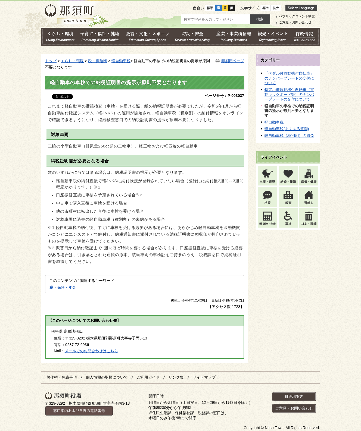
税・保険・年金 (62, 287)
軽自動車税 (120, 61)
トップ (51, 61)
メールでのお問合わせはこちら (91, 351)
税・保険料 (97, 61)
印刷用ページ (232, 61)
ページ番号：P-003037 (224, 95)
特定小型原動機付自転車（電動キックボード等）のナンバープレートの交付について (289, 94)
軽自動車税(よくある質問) (286, 129)
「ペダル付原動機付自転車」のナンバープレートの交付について (289, 78)
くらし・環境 (72, 61)
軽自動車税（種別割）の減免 (289, 135)
